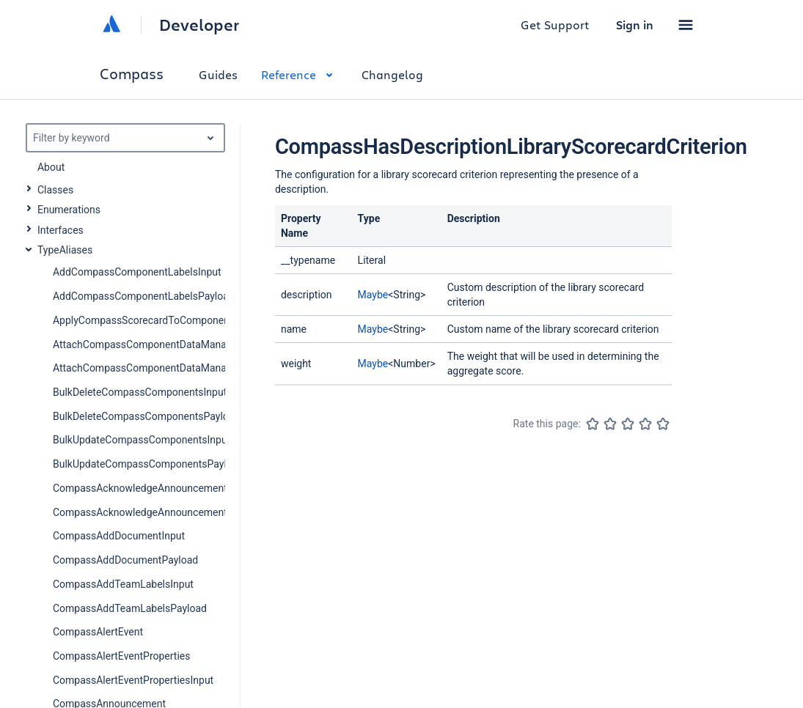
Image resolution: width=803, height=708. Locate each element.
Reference (299, 74)
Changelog (392, 74)
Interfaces (60, 230)
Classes (55, 190)
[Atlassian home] (111, 25)
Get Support (555, 24)
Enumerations (68, 209)
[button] (685, 25)
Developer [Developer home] (199, 25)
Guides (218, 74)
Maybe (373, 294)
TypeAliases (64, 250)
